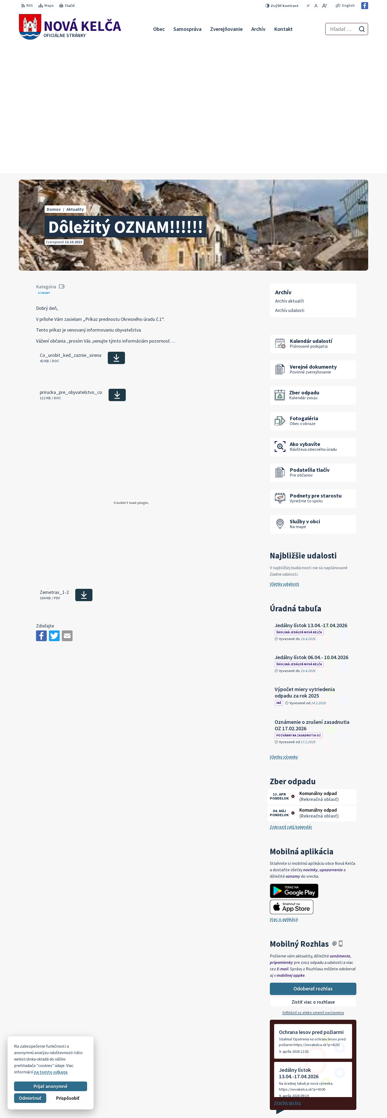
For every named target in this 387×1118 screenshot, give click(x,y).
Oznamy (44, 164)
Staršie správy (287, 973)
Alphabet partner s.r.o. (89, 1048)
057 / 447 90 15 (329, 1093)
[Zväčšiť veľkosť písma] (324, 5)
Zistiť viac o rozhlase (313, 873)
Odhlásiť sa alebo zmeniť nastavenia (313, 883)
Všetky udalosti (284, 454)
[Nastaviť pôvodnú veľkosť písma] (316, 5)
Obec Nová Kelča (64, 1054)
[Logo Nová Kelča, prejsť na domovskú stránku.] (70, 29)
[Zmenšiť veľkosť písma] (308, 5)
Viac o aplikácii (284, 790)
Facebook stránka (333, 1106)
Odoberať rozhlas (313, 859)
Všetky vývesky (284, 627)
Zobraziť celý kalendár (291, 697)
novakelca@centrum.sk (338, 1099)
